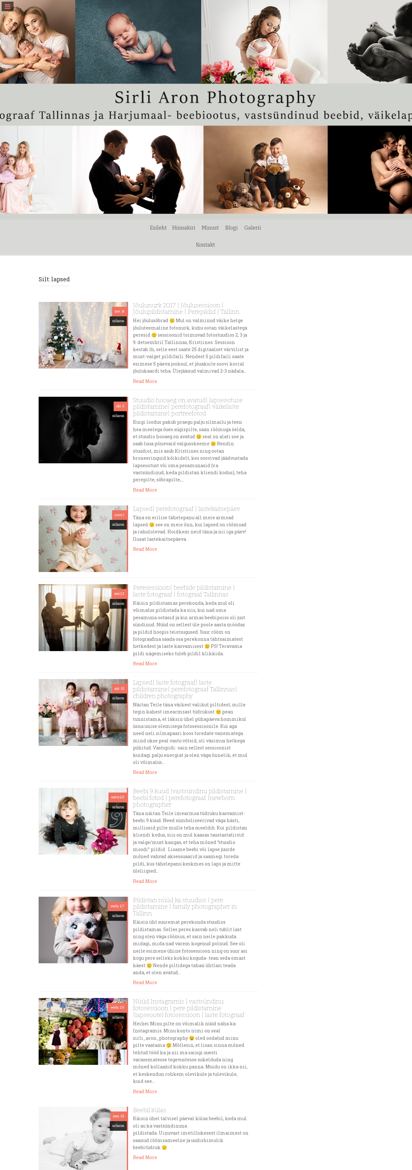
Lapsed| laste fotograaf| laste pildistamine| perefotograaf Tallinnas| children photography (185, 689)
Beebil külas (149, 1110)
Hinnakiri (171, 245)
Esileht (145, 245)
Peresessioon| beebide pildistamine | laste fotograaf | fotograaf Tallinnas (184, 591)
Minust (197, 245)
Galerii (240, 245)
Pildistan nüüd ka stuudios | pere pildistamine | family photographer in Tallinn (185, 906)
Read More (145, 381)
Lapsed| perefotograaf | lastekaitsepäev (186, 508)
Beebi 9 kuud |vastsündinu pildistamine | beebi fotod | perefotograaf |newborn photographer (190, 797)
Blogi (219, 245)
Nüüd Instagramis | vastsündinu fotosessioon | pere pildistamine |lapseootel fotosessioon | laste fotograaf (188, 1008)
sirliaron (118, 321)
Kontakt (264, 245)
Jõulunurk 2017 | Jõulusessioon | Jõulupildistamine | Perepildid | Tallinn (186, 309)
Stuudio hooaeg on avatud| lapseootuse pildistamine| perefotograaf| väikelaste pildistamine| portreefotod (188, 406)
